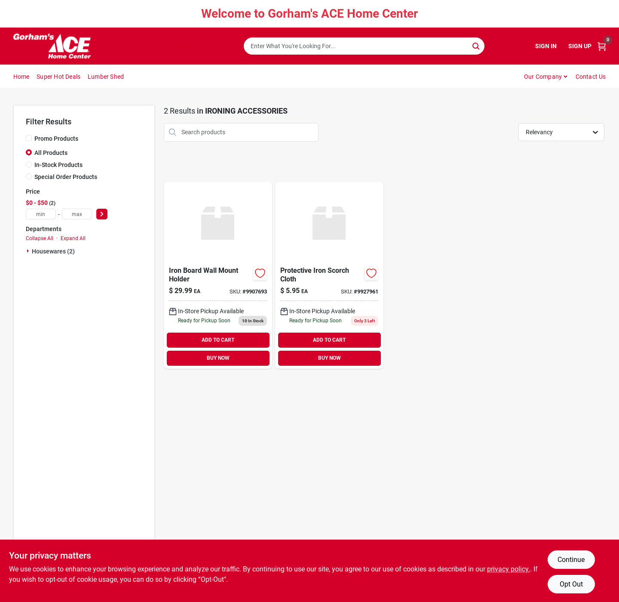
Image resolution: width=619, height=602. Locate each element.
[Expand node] (29, 251)
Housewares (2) (53, 251)
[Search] (476, 45)
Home (21, 76)
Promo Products (56, 138)
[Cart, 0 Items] (602, 46)
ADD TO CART (218, 340)
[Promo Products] (29, 138)
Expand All (73, 238)
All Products (50, 153)
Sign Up (579, 46)
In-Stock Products (58, 165)
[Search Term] (364, 46)
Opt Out (571, 584)
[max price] (77, 214)
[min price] (41, 214)
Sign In (546, 46)
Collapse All (39, 238)
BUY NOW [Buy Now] (218, 358)
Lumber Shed (106, 76)
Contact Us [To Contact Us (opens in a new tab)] (591, 76)
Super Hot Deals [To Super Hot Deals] (58, 76)
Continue (571, 560)
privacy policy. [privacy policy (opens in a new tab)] (508, 569)
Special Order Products (65, 177)
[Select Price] (101, 214)
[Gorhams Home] (52, 46)
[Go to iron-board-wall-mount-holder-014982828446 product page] (218, 275)
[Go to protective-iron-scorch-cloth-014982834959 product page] (329, 275)
